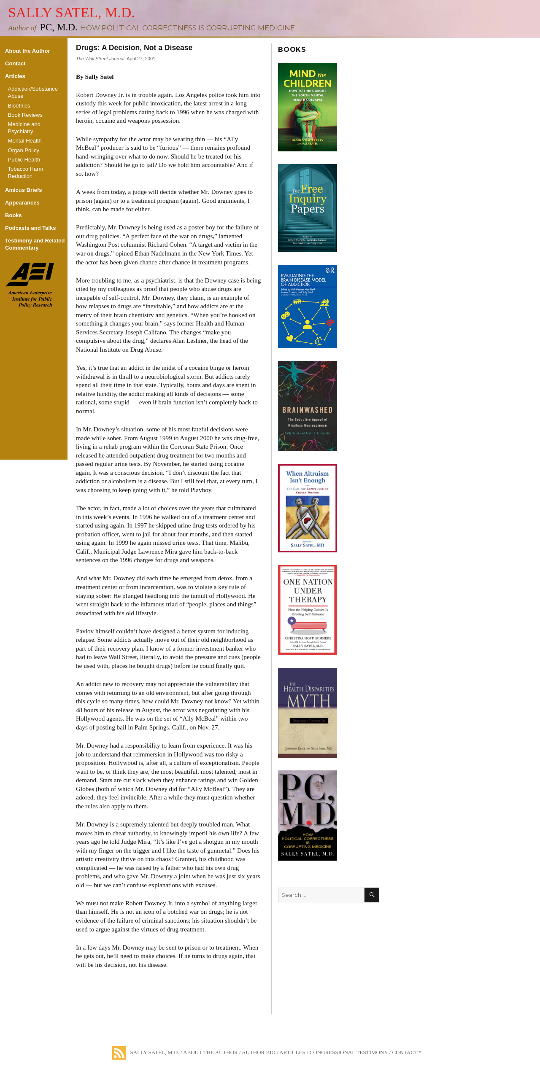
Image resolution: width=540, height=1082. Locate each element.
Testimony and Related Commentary (35, 244)
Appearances (22, 202)
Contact (15, 63)
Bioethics (19, 105)
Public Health (24, 159)
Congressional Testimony (349, 1052)
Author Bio (258, 1052)
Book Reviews (25, 115)
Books (13, 215)
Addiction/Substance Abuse (33, 92)
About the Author (27, 51)
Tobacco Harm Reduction (25, 172)
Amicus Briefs (23, 190)
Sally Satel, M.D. (71, 12)
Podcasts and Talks (30, 228)
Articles (15, 76)
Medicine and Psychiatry (24, 128)
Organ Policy (23, 150)
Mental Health (25, 140)
